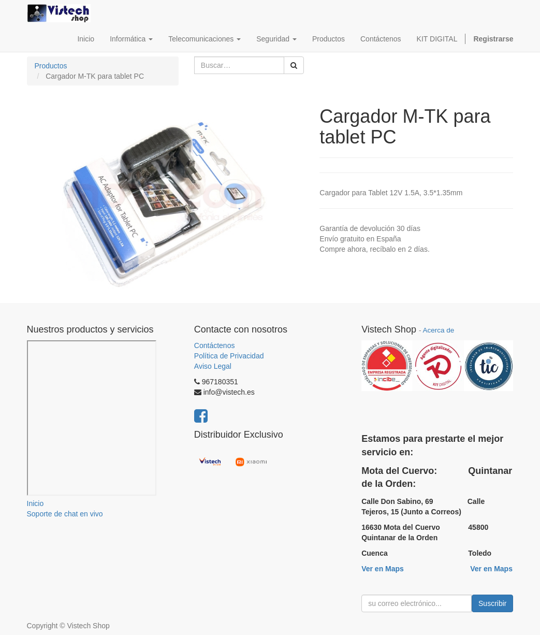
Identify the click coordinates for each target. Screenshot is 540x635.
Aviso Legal (212, 366)
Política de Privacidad (229, 356)
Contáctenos (214, 345)
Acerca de (438, 330)
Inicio (35, 503)
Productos (51, 66)
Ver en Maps (382, 569)
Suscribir (492, 603)
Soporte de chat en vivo (65, 514)
